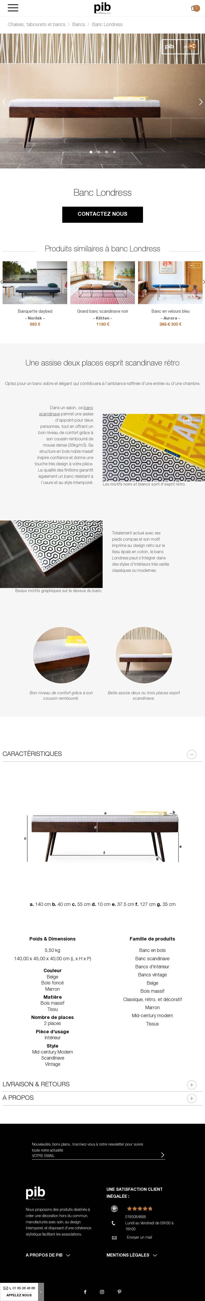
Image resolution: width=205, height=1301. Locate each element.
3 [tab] (106, 152)
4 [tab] (114, 152)
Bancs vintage (152, 975)
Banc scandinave (152, 959)
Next (201, 102)
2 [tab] (98, 152)
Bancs (78, 25)
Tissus (152, 1024)
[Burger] (13, 8)
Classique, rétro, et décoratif (152, 1000)
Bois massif (152, 991)
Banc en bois (152, 951)
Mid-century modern (152, 1016)
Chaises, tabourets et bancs (36, 25)
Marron (152, 1008)
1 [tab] (91, 152)
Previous (4, 102)
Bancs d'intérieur (152, 967)
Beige (152, 983)
